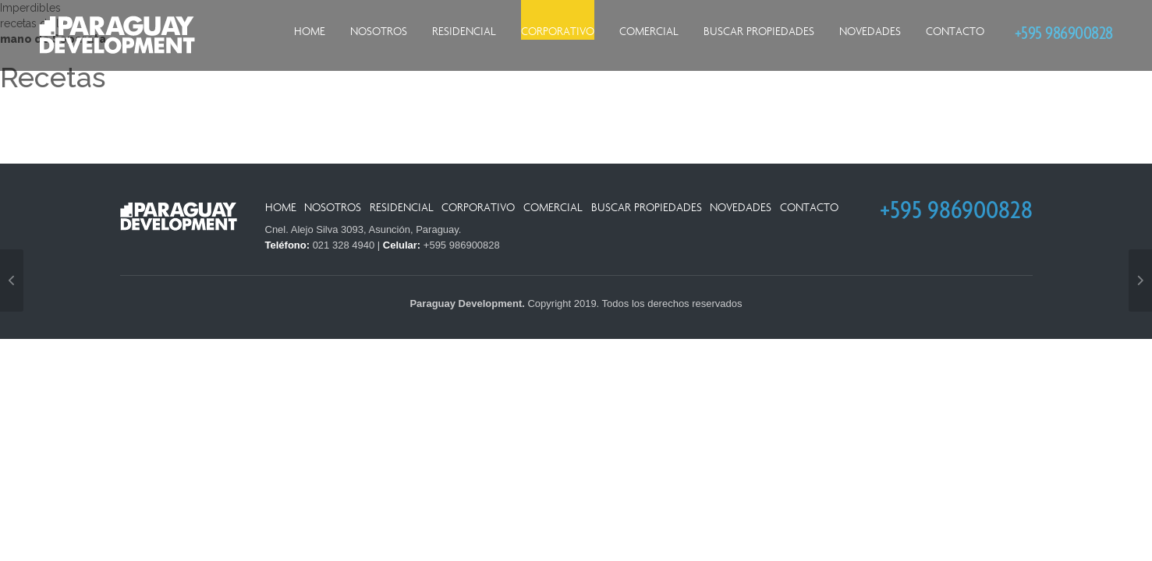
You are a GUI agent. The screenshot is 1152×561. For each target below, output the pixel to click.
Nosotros (378, 31)
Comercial (649, 31)
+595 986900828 (1064, 32)
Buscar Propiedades (759, 31)
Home (309, 31)
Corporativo (557, 31)
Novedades (870, 31)
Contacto (955, 31)
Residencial (464, 31)
